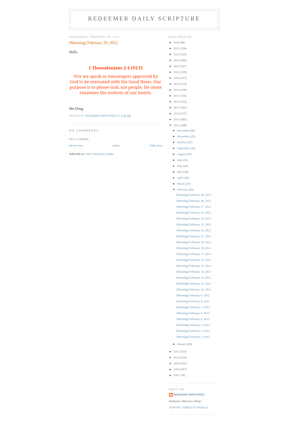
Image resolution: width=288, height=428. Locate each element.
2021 (177, 72)
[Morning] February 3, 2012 (193, 325)
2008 (177, 369)
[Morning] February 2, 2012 (193, 330)
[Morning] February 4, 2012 (193, 319)
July (180, 160)
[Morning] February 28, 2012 (193, 200)
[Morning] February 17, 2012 (193, 254)
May (180, 172)
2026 (177, 42)
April (180, 177)
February (182, 189)
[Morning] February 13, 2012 (193, 277)
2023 (177, 60)
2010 (177, 357)
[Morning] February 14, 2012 (193, 271)
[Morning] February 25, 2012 (193, 212)
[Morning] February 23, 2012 (193, 224)
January (182, 344)
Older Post (156, 145)
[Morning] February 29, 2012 (193, 194)
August (181, 154)
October (182, 142)
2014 (177, 113)
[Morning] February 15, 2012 (193, 265)
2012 (177, 125)
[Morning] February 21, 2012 (193, 236)
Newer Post (76, 145)
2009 (177, 363)
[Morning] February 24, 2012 (193, 218)
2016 (177, 101)
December (183, 130)
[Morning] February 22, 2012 (193, 230)
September (183, 148)
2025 (177, 48)
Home (116, 145)
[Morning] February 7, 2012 (193, 307)
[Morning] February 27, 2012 (193, 206)
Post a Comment (79, 139)
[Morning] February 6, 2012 (193, 313)
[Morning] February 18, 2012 (193, 248)
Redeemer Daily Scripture (144, 18)
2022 (177, 66)
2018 (177, 89)
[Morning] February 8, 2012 (193, 301)
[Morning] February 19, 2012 (193, 242)
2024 (177, 54)
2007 (177, 375)
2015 (177, 107)
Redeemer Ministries (189, 394)
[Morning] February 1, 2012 (193, 336)
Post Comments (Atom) (99, 154)
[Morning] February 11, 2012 (193, 283)
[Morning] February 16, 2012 (193, 260)
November (183, 136)
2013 (177, 119)
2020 (177, 78)
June (180, 166)
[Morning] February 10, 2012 (193, 289)
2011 (177, 351)
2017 (177, 95)
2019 (177, 84)
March (181, 183)
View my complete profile (188, 407)
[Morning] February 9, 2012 (193, 295)
